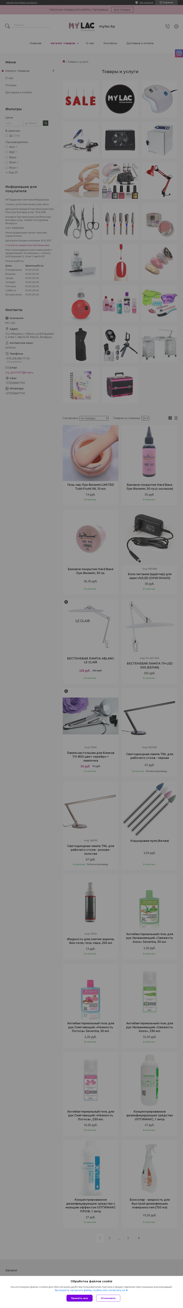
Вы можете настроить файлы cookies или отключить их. (90, 1290)
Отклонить (108, 1298)
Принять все (79, 1298)
